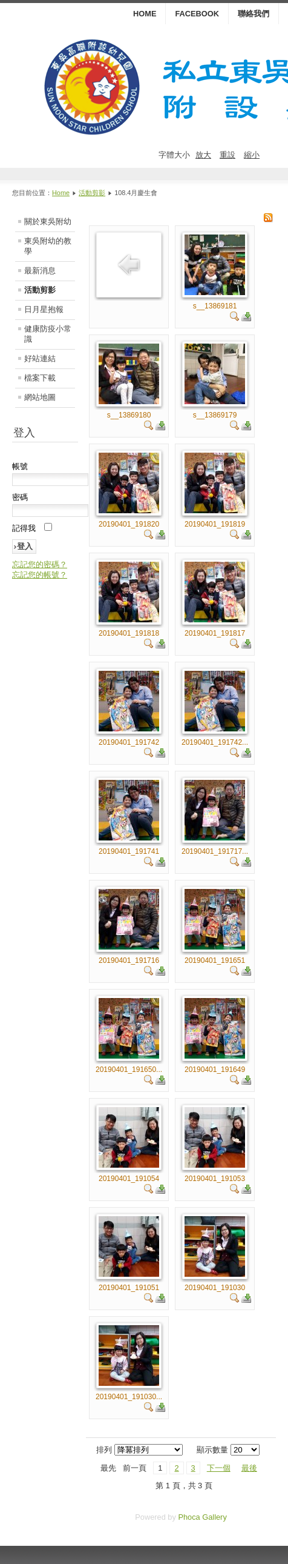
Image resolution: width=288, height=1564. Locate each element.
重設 (227, 154)
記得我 (24, 528)
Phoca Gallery (202, 1517)
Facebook (197, 13)
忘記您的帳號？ (39, 574)
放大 (203, 154)
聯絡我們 (253, 13)
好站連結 (40, 358)
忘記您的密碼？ (39, 564)
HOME (144, 13)
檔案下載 (40, 377)
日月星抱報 (44, 309)
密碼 (20, 497)
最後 (249, 1467)
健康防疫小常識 (47, 334)
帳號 (20, 466)
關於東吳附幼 (47, 221)
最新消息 (40, 270)
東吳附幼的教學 (47, 246)
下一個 (219, 1467)
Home (61, 192)
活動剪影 (92, 192)
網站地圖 (40, 397)
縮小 (252, 154)
